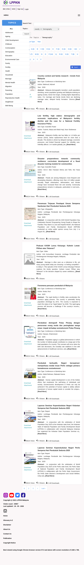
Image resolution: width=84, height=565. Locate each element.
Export (75, 67)
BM (4, 9)
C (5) (42, 49)
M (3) (37, 54)
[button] (27, 33)
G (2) (64, 49)
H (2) (69, 49)
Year (39, 42)
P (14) (51, 54)
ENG (8, 9)
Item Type (31, 42)
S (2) (66, 54)
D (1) (48, 49)
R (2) (61, 54)
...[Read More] (70, 144)
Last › (43, 488)
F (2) (58, 49)
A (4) (32, 49)
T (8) (72, 54)
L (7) (30, 54)
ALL (11, 29)
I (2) (75, 49)
